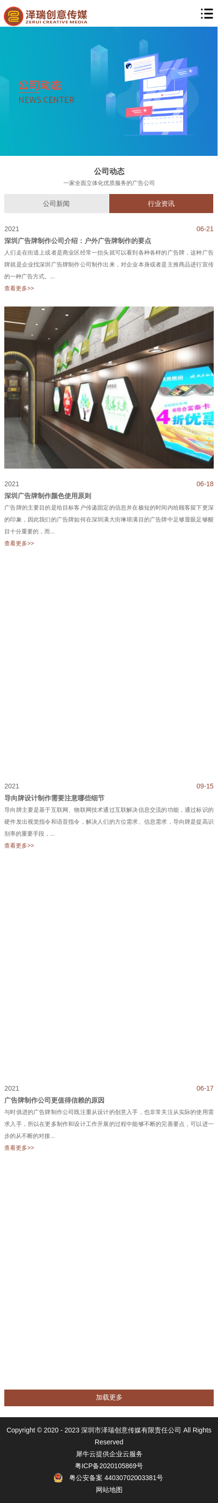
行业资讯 (161, 204)
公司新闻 (56, 204)
